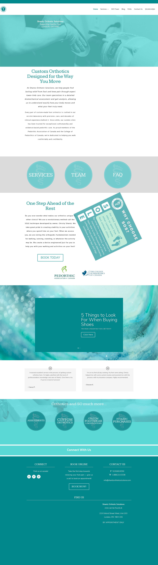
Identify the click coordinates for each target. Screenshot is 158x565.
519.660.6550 (150, 9)
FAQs (130, 9)
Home (95, 9)
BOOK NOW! (79, 486)
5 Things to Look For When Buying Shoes (99, 322)
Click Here (88, 336)
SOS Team (115, 9)
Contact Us (138, 9)
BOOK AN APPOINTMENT (50, 34)
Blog (123, 9)
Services (103, 9)
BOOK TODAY (50, 258)
